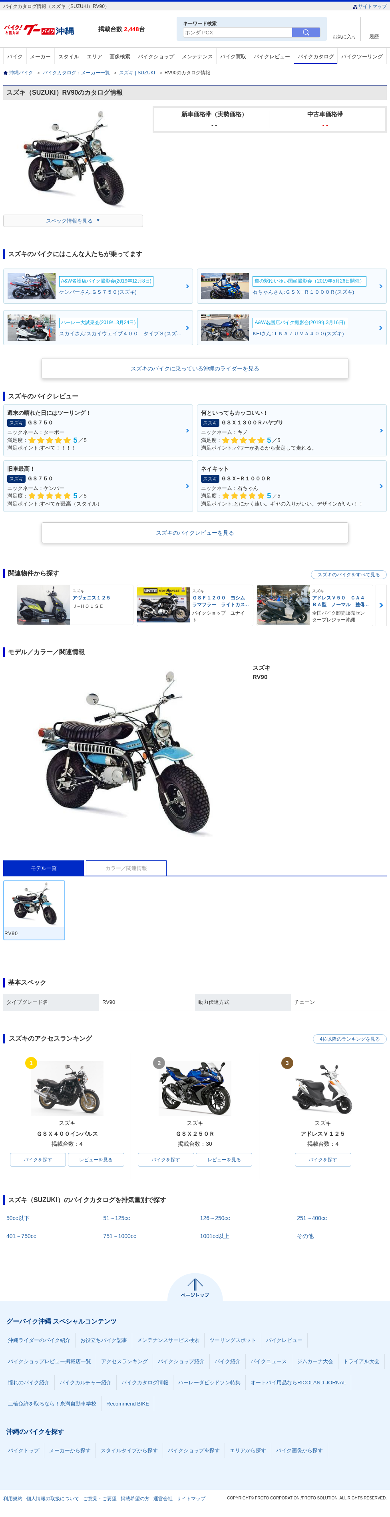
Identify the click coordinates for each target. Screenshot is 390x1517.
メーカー (40, 57)
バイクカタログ (316, 57)
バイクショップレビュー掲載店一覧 (49, 1361)
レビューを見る (96, 1160)
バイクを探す (38, 1160)
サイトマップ (370, 6)
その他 (305, 1236)
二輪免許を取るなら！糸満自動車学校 (52, 1404)
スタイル (68, 57)
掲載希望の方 (135, 1498)
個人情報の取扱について (52, 1498)
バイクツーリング (362, 57)
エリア (94, 57)
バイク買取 (233, 57)
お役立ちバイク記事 (103, 1340)
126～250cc (215, 1218)
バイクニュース (269, 1361)
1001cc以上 (214, 1236)
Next (381, 605)
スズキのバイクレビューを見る (195, 533)
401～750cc (21, 1236)
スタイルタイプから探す (129, 1450)
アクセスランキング (124, 1361)
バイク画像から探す (299, 1450)
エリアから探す (248, 1450)
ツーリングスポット (232, 1340)
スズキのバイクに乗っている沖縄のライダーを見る (195, 368)
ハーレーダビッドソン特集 (209, 1383)
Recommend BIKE (127, 1404)
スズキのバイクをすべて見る (349, 574)
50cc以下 (18, 1218)
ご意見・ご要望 (100, 1498)
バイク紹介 (228, 1361)
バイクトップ (23, 1450)
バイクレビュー (272, 57)
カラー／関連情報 (126, 868)
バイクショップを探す (194, 1450)
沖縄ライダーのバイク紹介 (39, 1340)
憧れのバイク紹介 (29, 1383)
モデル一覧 (44, 868)
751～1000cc (119, 1236)
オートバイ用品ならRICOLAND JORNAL (298, 1383)
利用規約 (12, 1498)
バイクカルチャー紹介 (85, 1383)
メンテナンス (197, 57)
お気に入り (344, 36)
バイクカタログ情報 (144, 1383)
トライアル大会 (361, 1361)
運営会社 (163, 1498)
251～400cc (312, 1218)
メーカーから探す (70, 1450)
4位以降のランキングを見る (350, 1039)
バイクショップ (156, 57)
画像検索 (119, 57)
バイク (15, 57)
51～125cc (116, 1218)
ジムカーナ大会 (315, 1361)
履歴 (374, 36)
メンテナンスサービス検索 (168, 1340)
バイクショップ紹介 (181, 1361)
